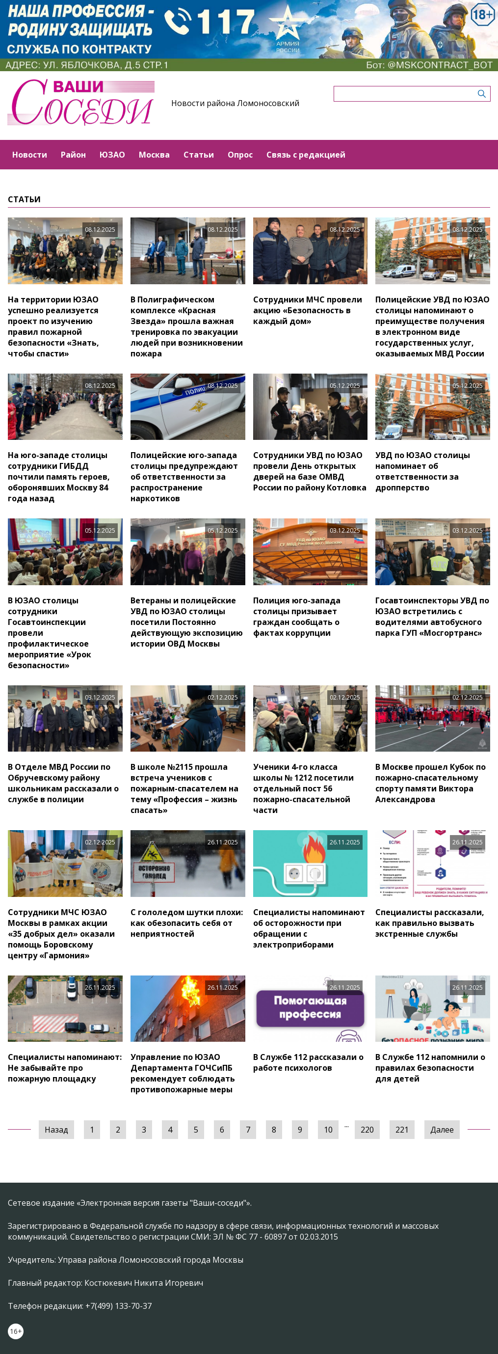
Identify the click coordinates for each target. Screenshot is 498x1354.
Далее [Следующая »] (442, 1129)
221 (402, 1129)
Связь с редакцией (305, 154)
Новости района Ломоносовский (235, 103)
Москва (154, 154)
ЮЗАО (112, 154)
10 (328, 1129)
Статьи (198, 154)
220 (367, 1129)
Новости (29, 154)
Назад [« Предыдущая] (56, 1129)
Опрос (240, 154)
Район (73, 154)
